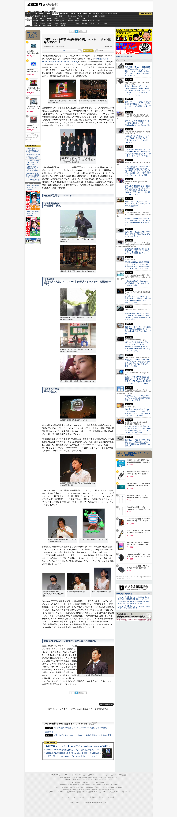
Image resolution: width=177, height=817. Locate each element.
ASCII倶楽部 (145, 13)
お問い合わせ (102, 797)
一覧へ (148, 593)
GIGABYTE (56, 20)
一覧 (79, 50)
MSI (70, 18)
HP (84, 18)
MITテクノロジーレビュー (106, 789)
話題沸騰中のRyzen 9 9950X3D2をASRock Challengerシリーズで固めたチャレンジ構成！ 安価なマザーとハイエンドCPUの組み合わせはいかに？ (138, 71)
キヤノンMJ (42, 25)
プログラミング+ (82, 16)
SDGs (89, 16)
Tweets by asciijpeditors (124, 56)
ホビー (79, 13)
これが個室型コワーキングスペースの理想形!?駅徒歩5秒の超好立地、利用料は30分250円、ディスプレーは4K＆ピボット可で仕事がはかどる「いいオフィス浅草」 (138, 171)
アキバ (94, 13)
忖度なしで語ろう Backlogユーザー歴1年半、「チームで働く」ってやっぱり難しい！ (137, 283)
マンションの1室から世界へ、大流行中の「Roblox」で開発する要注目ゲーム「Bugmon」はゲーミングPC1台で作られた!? (138, 429)
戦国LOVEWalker (126, 792)
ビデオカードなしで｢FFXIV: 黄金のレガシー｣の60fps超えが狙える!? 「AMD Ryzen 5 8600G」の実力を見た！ (137, 443)
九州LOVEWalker (104, 792)
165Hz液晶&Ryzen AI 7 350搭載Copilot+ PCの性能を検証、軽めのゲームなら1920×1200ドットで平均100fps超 (138, 316)
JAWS (35, 23)
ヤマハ (98, 23)
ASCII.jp (34, 4)
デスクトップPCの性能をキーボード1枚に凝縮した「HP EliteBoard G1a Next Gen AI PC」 (138, 123)
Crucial (77, 20)
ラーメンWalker (50, 792)
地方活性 (94, 16)
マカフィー (35, 25)
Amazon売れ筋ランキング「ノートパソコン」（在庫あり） (32, 35)
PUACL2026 (101, 16)
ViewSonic (91, 20)
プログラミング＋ (99, 787)
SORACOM (81, 784)
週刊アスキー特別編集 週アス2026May (33, 187)
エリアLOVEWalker (60, 792)
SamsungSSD (62, 21)
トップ (27, 13)
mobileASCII (95, 789)
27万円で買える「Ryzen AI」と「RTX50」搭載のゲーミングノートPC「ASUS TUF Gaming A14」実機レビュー (91, 756)
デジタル (50, 4)
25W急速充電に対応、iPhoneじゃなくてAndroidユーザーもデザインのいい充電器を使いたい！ (138, 251)
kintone (49, 23)
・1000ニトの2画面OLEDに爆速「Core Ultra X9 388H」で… (33, 162)
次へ (83, 31)
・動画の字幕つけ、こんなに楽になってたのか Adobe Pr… (32, 150)
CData (77, 23)
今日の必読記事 (67, 789)
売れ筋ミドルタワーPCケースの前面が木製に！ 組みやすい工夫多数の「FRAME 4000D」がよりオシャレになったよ (138, 299)
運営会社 (93, 797)
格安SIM (37, 16)
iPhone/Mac (64, 13)
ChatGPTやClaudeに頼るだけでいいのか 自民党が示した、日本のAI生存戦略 (78, 750)
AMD (42, 20)
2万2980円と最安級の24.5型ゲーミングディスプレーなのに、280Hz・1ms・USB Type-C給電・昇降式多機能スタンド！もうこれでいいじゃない (137, 346)
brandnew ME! (63, 25)
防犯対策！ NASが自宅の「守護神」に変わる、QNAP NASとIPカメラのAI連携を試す (138, 234)
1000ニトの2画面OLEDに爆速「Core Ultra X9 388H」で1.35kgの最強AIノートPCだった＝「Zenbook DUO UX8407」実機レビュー (99, 753)
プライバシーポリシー (81, 797)
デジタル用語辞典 (85, 789)
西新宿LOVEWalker (82, 792)
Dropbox (70, 23)
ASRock (70, 20)
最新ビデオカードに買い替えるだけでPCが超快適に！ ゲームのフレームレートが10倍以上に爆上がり (138, 105)
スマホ (100, 13)
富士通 (35, 18)
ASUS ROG (49, 20)
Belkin (98, 20)
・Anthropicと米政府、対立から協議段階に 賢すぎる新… (32, 175)
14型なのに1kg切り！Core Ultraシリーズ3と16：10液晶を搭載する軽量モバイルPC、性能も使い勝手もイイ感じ (137, 363)
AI (32, 13)
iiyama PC (85, 777)
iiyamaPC (49, 18)
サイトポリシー (67, 797)
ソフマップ (56, 25)
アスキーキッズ (29, 16)
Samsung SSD (63, 784)
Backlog (84, 23)
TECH (48, 13)
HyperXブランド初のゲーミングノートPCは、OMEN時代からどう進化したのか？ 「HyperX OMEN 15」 (137, 139)
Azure (56, 23)
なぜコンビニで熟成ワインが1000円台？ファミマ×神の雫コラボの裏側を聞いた (137, 204)
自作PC (85, 13)
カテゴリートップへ (106, 704)
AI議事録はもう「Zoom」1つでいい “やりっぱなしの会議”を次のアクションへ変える (138, 398)
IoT (36, 13)
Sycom (56, 18)
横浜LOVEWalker (71, 792)
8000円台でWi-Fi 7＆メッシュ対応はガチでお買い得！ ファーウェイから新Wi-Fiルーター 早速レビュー (138, 221)
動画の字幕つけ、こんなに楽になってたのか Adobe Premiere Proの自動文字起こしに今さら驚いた (87, 746)
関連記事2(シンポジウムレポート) (63, 61)
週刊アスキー (63, 16)
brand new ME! (100, 782)
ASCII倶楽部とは (35, 180)
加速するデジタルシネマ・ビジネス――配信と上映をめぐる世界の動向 (83, 735)
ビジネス (42, 13)
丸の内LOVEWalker (115, 792)
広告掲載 (111, 797)
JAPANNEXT (49, 25)
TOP (52, 775)
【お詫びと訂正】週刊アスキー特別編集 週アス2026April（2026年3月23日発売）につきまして (133, 598)
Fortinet (91, 23)
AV (90, 13)
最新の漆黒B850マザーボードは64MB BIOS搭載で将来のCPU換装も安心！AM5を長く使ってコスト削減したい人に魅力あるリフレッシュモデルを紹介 (138, 90)
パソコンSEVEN (63, 18)
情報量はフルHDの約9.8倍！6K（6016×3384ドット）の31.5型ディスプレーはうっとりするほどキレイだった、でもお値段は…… (137, 412)
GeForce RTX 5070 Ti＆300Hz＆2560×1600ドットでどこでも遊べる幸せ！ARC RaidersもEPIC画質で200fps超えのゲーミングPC (138, 380)
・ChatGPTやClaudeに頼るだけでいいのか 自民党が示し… (33, 156)
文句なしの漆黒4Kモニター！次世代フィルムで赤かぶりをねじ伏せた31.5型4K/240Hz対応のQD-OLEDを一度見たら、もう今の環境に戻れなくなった (138, 190)
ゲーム (115, 13)
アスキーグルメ (54, 16)
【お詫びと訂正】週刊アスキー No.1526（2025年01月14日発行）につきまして (134, 607)
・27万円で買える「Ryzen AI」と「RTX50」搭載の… (32, 169)
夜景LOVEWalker (93, 792)
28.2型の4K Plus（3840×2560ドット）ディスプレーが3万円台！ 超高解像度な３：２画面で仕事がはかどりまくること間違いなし (137, 265)
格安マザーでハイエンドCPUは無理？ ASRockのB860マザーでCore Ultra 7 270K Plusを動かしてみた (138, 330)
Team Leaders (89, 787)
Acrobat (42, 23)
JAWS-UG (73, 780)
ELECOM (35, 20)
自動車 (73, 13)
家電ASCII (45, 16)
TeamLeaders (72, 16)
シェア (65, 50)
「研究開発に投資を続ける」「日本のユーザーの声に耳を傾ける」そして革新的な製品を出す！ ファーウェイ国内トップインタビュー (138, 153)
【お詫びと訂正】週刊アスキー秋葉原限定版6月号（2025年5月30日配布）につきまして (133, 602)
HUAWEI (84, 20)
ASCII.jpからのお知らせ (124, 594)
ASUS (77, 18)
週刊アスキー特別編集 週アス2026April (33, 213)
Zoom (105, 23)
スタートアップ (107, 13)
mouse (42, 18)
